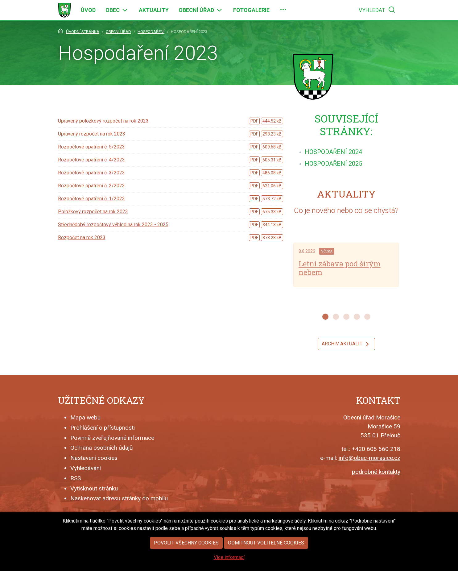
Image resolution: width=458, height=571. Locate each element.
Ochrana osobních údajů (101, 447)
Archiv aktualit (346, 344)
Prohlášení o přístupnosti (102, 427)
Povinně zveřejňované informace (112, 437)
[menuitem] (88, 10)
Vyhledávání (85, 468)
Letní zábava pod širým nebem (340, 268)
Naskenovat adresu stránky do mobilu (119, 498)
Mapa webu (85, 417)
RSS (75, 478)
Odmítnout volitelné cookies (266, 559)
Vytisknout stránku (94, 488)
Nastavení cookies (94, 457)
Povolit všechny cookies (186, 559)
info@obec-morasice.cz (369, 457)
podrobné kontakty (376, 471)
